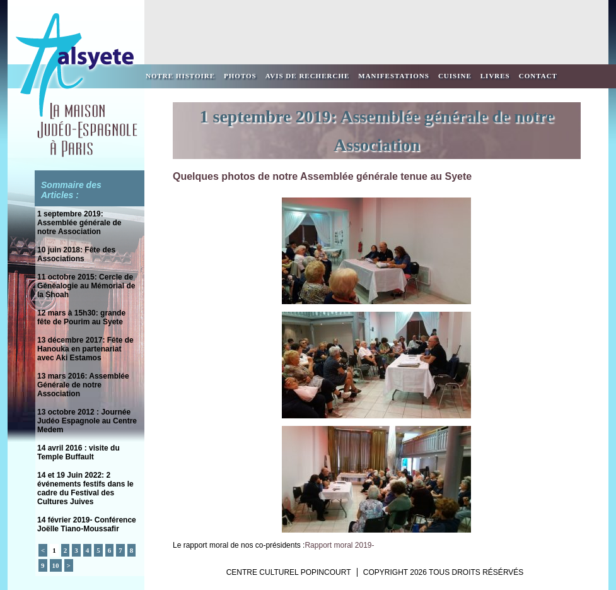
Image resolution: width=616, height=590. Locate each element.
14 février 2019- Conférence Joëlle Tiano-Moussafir (86, 524)
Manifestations (393, 76)
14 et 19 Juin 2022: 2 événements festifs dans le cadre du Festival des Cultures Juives (85, 488)
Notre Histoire (180, 76)
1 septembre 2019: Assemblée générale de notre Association (79, 222)
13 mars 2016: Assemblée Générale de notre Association (83, 385)
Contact (538, 76)
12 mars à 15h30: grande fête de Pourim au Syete (81, 317)
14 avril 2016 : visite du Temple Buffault (78, 452)
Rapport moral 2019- (339, 545)
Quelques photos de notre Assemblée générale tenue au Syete (322, 176)
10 (55, 565)
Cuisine (455, 76)
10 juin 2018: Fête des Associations (76, 254)
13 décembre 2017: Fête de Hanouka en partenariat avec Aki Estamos (85, 349)
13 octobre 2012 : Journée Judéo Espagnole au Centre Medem (87, 421)
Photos (240, 76)
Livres (495, 76)
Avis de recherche (307, 76)
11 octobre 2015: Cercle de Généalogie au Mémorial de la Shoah (86, 286)
